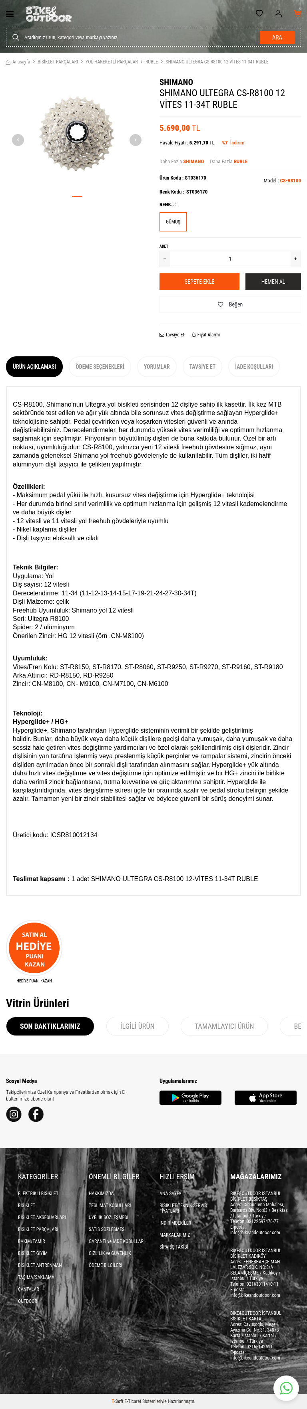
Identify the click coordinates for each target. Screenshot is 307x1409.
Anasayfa (18, 62)
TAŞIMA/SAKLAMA (36, 1277)
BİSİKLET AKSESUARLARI (42, 1217)
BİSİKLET (26, 1205)
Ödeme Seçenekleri (100, 367)
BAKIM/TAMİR (31, 1241)
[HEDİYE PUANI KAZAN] (34, 952)
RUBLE (152, 62)
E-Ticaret (132, 1401)
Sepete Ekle (200, 282)
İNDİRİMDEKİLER (175, 1223)
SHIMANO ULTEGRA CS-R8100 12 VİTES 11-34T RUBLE (216, 62)
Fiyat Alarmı (205, 335)
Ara (277, 37)
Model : (282, 181)
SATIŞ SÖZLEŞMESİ (107, 1229)
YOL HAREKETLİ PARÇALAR (112, 62)
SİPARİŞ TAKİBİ (173, 1247)
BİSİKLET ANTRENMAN (40, 1265)
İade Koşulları (254, 367)
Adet (163, 246)
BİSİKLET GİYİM (33, 1253)
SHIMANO (176, 82)
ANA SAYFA (170, 1193)
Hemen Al (273, 282)
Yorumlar (157, 367)
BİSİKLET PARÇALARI (58, 62)
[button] (77, 196)
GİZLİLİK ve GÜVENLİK (110, 1253)
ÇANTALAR (28, 1289)
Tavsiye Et (171, 335)
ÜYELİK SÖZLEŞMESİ (108, 1217)
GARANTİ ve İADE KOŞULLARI (117, 1241)
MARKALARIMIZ (174, 1235)
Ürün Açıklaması (34, 367)
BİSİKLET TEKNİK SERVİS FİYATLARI (183, 1208)
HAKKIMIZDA (101, 1193)
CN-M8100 (126, 635)
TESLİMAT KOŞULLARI (110, 1205)
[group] (77, 133)
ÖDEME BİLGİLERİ (105, 1265)
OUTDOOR (27, 1301)
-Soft (118, 1401)
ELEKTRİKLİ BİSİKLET (38, 1193)
